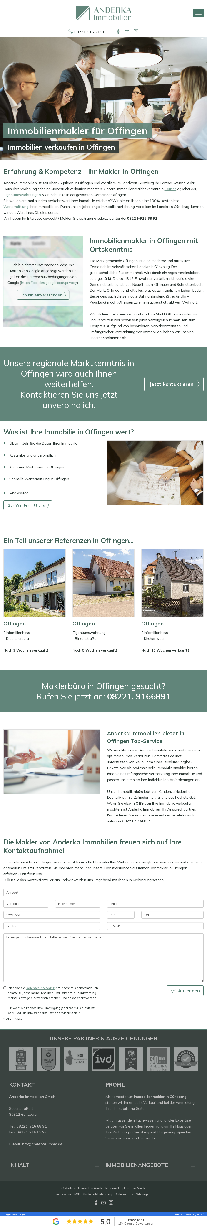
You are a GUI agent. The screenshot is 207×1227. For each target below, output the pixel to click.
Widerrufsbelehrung (97, 1194)
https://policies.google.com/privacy (49, 282)
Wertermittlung (15, 206)
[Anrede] (51, 892)
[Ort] (172, 915)
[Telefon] (51, 926)
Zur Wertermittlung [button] (26, 505)
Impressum (63, 1194)
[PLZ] (121, 915)
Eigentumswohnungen (22, 194)
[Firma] (155, 904)
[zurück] (14, 1059)
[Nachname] (77, 904)
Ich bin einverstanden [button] (42, 295)
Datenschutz (124, 1194)
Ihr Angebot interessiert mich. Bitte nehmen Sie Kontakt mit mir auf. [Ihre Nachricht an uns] (103, 957)
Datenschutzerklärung (41, 988)
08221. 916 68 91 (89, 32)
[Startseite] (103, 13)
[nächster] (193, 1059)
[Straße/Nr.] (51, 915)
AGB (77, 1194)
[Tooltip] (202, 1214)
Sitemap (142, 1194)
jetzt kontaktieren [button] (171, 384)
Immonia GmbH (135, 1188)
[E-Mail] (155, 926)
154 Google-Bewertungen (136, 1223)
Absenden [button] (189, 990)
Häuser (170, 188)
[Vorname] (25, 904)
